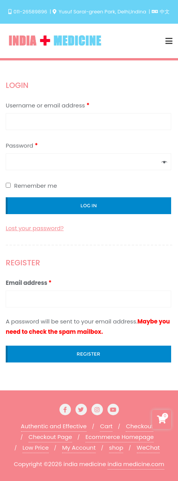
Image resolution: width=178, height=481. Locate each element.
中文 (161, 11)
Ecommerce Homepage (119, 437)
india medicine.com (135, 464)
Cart (106, 426)
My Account (79, 448)
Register (88, 354)
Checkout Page (50, 437)
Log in (88, 205)
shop (116, 448)
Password (22, 145)
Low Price (35, 448)
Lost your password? (35, 228)
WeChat (148, 448)
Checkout (139, 426)
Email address (28, 283)
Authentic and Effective (54, 426)
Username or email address (48, 105)
